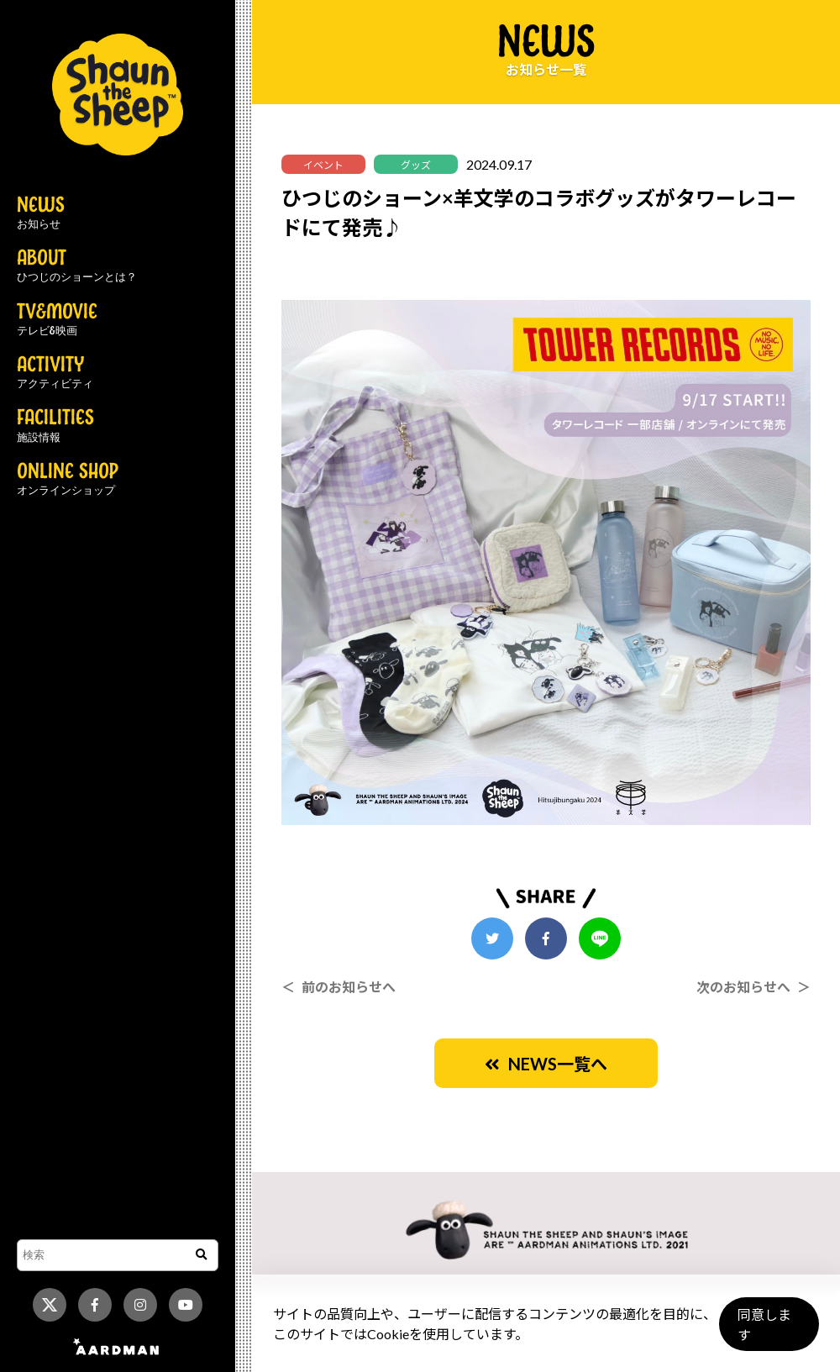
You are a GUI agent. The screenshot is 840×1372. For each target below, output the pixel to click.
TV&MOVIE (57, 320)
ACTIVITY (55, 373)
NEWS (41, 213)
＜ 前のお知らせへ (338, 987)
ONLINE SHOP (67, 480)
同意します (765, 1331)
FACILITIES (55, 426)
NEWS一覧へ (546, 1064)
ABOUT (77, 266)
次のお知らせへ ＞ (753, 987)
